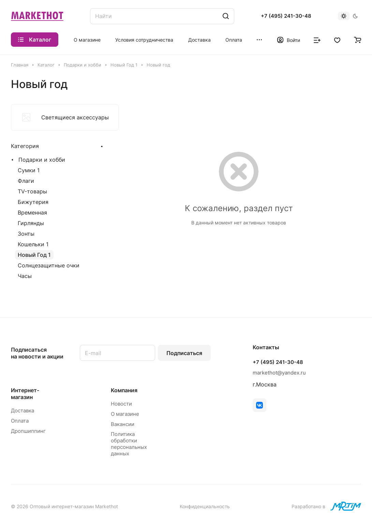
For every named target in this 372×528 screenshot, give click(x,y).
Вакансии (122, 424)
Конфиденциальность (205, 506)
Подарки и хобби (41, 159)
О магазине (125, 414)
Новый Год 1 (34, 254)
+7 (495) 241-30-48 (286, 16)
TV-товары (32, 191)
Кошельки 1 (33, 244)
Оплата (20, 420)
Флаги (26, 180)
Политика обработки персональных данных (129, 444)
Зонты (26, 233)
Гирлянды (31, 223)
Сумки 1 (29, 170)
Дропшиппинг (28, 431)
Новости (121, 403)
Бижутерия (33, 202)
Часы (25, 276)
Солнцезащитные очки (48, 265)
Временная (32, 212)
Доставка (22, 410)
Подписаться (184, 353)
